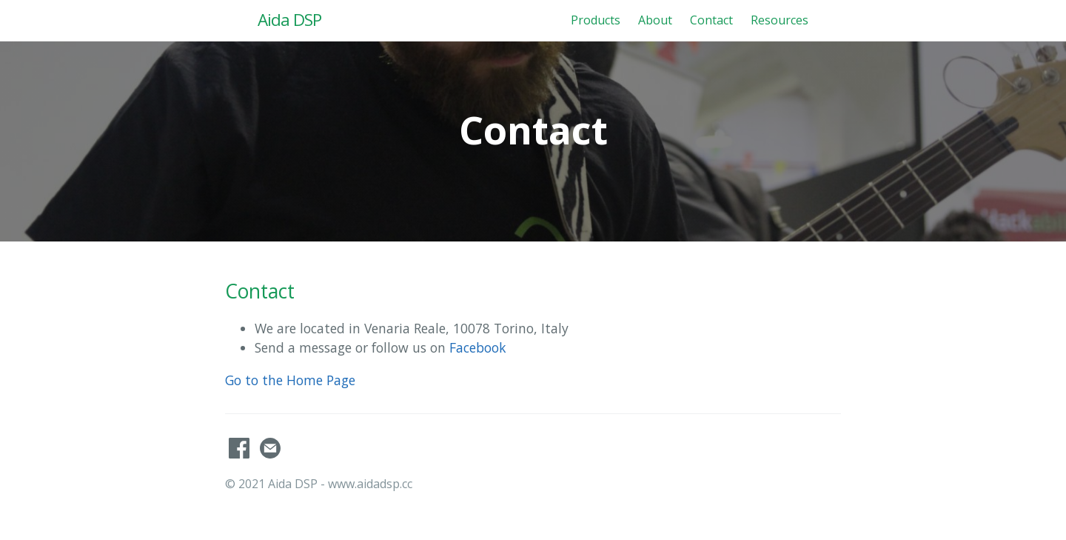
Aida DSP (289, 19)
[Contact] (270, 454)
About (655, 20)
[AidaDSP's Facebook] (240, 454)
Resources (779, 20)
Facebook (477, 347)
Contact (711, 20)
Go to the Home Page (290, 380)
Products (595, 20)
